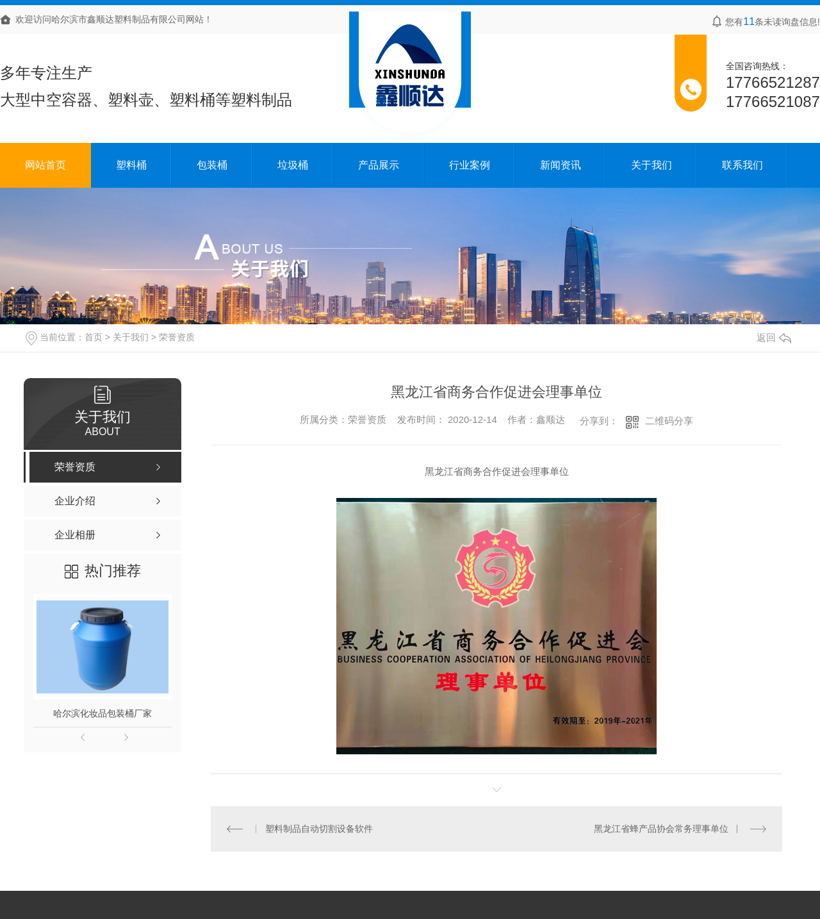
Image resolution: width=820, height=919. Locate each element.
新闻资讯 (560, 165)
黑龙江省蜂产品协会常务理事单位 (661, 829)
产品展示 (378, 165)
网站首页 (45, 165)
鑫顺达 (550, 419)
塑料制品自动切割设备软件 (319, 829)
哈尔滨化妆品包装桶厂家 (102, 713)
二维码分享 (669, 420)
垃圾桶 (292, 165)
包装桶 (212, 165)
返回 (774, 337)
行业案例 (469, 165)
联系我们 (742, 165)
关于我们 (651, 165)
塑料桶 (131, 165)
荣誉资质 (177, 337)
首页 (93, 337)
